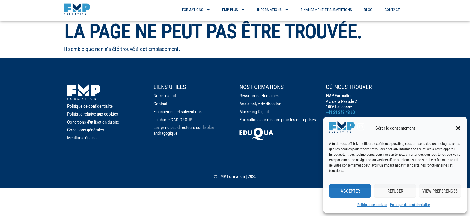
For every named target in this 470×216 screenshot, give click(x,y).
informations (273, 10)
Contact (392, 10)
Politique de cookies (372, 205)
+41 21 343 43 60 (340, 112)
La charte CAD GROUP (172, 119)
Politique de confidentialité (410, 205)
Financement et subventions (326, 10)
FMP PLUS (233, 10)
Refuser (395, 191)
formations (196, 10)
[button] (458, 128)
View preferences (440, 191)
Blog (368, 10)
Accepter (350, 191)
